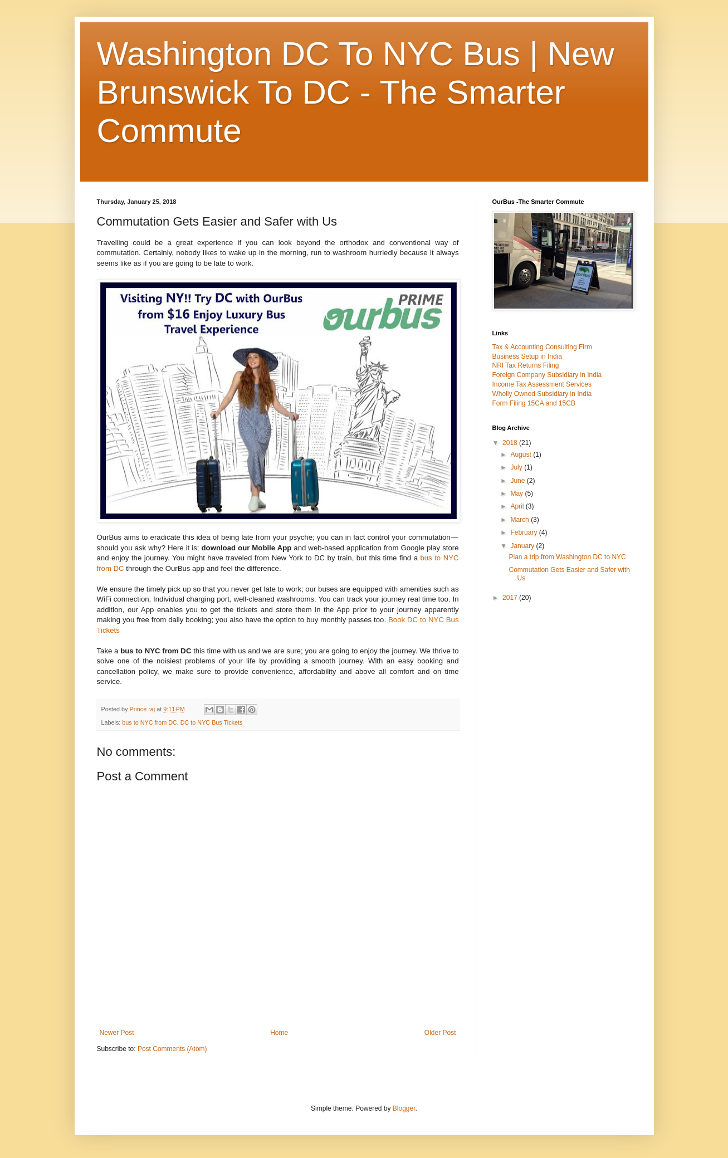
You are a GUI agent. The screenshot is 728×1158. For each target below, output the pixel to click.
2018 (510, 443)
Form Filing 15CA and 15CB (533, 403)
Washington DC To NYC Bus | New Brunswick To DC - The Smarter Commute (355, 92)
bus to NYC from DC (149, 722)
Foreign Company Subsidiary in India (547, 375)
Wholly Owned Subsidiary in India (542, 394)
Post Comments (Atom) (172, 1049)
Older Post (440, 1033)
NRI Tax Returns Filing (525, 365)
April (517, 506)
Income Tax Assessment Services (542, 384)
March (520, 520)
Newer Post (117, 1033)
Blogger (404, 1108)
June (518, 481)
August (521, 454)
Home (279, 1033)
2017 (510, 598)
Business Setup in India (527, 356)
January (523, 546)
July (517, 467)
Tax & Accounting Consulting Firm (542, 347)
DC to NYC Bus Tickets (211, 722)
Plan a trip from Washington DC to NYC (567, 557)
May (517, 493)
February (524, 532)
